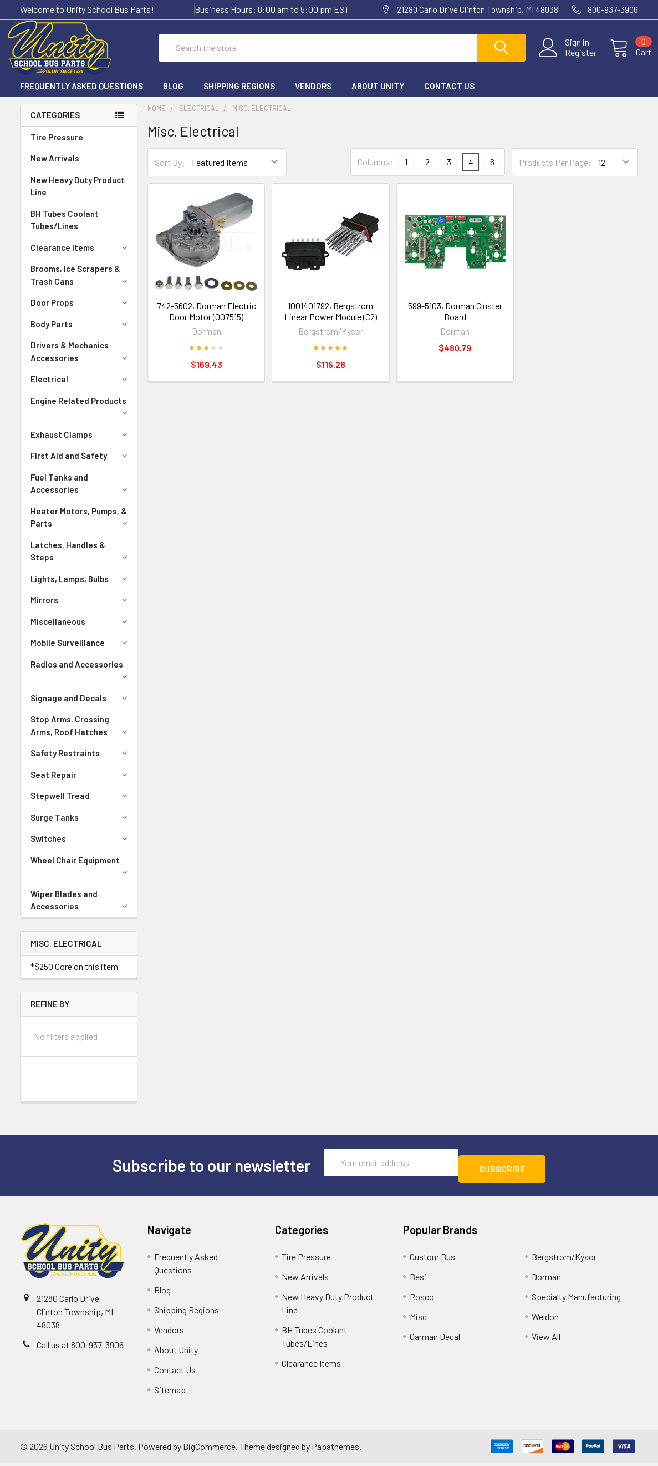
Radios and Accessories (80, 679)
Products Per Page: (555, 172)
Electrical (80, 389)
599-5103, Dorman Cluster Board (455, 321)
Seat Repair (80, 785)
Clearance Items (80, 257)
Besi (418, 1280)
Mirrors (80, 610)
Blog (173, 96)
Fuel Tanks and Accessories (80, 493)
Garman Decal (435, 1339)
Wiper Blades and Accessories (80, 910)
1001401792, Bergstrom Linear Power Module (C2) (330, 321)
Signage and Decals (80, 708)
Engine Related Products (80, 416)
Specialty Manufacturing (576, 1300)
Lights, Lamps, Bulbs (80, 589)
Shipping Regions (239, 96)
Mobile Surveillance (80, 653)
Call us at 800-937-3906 (80, 1348)
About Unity (377, 96)
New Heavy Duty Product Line (77, 196)
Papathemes (335, 1449)
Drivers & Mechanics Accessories (80, 361)
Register (567, 59)
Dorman (546, 1280)
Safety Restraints (80, 763)
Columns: (375, 171)
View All (546, 1339)
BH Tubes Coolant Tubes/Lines (64, 230)
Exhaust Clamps (80, 444)
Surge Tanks (80, 827)
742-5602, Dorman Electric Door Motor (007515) (206, 321)
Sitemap (170, 1393)
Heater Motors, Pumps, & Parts (80, 527)
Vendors (313, 96)
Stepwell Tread (80, 806)
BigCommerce (209, 1449)
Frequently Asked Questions (81, 96)
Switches (80, 848)
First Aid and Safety (80, 466)
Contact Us (449, 96)
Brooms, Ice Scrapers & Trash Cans (80, 285)
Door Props (80, 312)
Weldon (545, 1320)
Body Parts (80, 334)
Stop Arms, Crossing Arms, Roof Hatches (80, 735)
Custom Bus (432, 1260)
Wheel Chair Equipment (80, 875)
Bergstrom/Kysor (564, 1260)
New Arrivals (54, 168)
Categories (55, 125)
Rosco (422, 1300)
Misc (418, 1320)
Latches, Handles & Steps (80, 561)
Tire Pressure (56, 147)
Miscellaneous (80, 631)
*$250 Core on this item (74, 976)
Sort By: (170, 172)
